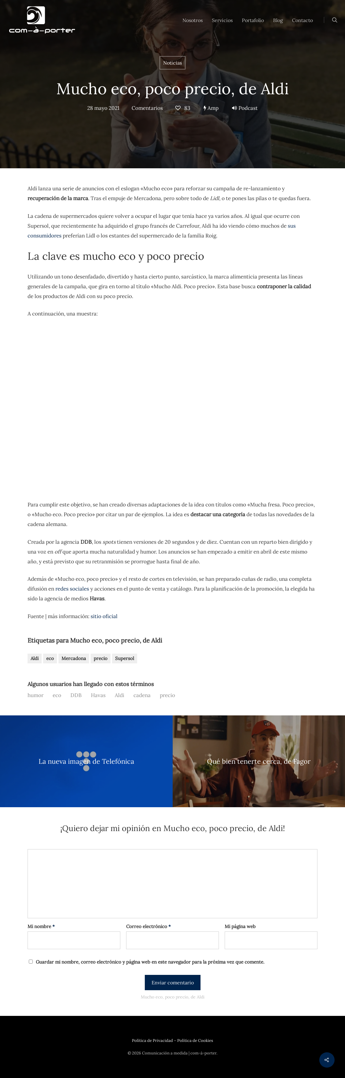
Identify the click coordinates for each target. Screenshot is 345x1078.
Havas (98, 695)
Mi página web (240, 926)
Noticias (172, 63)
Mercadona (74, 658)
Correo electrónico (148, 926)
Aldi (35, 658)
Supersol (124, 658)
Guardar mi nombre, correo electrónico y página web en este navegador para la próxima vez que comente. (150, 962)
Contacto (302, 20)
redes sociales (72, 588)
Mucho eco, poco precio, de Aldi (172, 89)
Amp (211, 108)
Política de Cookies (195, 1040)
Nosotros (192, 20)
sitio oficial (104, 616)
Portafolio (253, 20)
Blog (278, 20)
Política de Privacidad (152, 1040)
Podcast (245, 108)
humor (35, 695)
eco (50, 658)
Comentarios (147, 108)
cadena (142, 695)
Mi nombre (41, 926)
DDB (76, 695)
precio (100, 658)
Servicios (222, 20)
